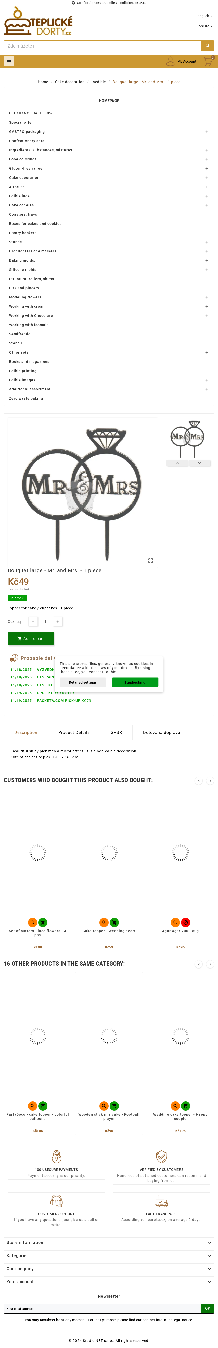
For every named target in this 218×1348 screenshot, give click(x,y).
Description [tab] (25, 732)
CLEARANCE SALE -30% (30, 113)
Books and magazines (29, 362)
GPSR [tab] (116, 732)
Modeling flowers (25, 297)
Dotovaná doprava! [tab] (162, 732)
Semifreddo (20, 334)
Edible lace (19, 196)
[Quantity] (45, 621)
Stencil (15, 343)
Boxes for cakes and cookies (35, 224)
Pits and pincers (24, 288)
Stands (15, 242)
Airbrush (17, 187)
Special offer (21, 122)
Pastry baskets (23, 233)
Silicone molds (22, 270)
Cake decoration (24, 178)
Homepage (109, 100)
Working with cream (27, 306)
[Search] (102, 46)
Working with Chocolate (31, 316)
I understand (135, 682)
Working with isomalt (28, 325)
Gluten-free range (26, 168)
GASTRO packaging (27, 132)
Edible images (22, 380)
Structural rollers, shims (31, 279)
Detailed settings (83, 682)
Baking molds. (22, 260)
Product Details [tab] (74, 732)
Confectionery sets (26, 141)
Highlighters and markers (32, 251)
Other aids (19, 352)
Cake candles (21, 205)
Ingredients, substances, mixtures (40, 150)
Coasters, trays (23, 214)
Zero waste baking (26, 398)
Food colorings (23, 159)
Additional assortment (30, 389)
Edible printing (23, 371)
